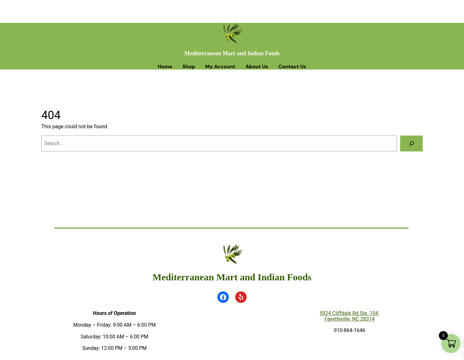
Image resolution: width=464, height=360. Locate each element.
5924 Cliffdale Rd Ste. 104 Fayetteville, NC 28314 (349, 316)
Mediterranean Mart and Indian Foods (232, 53)
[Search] (411, 143)
